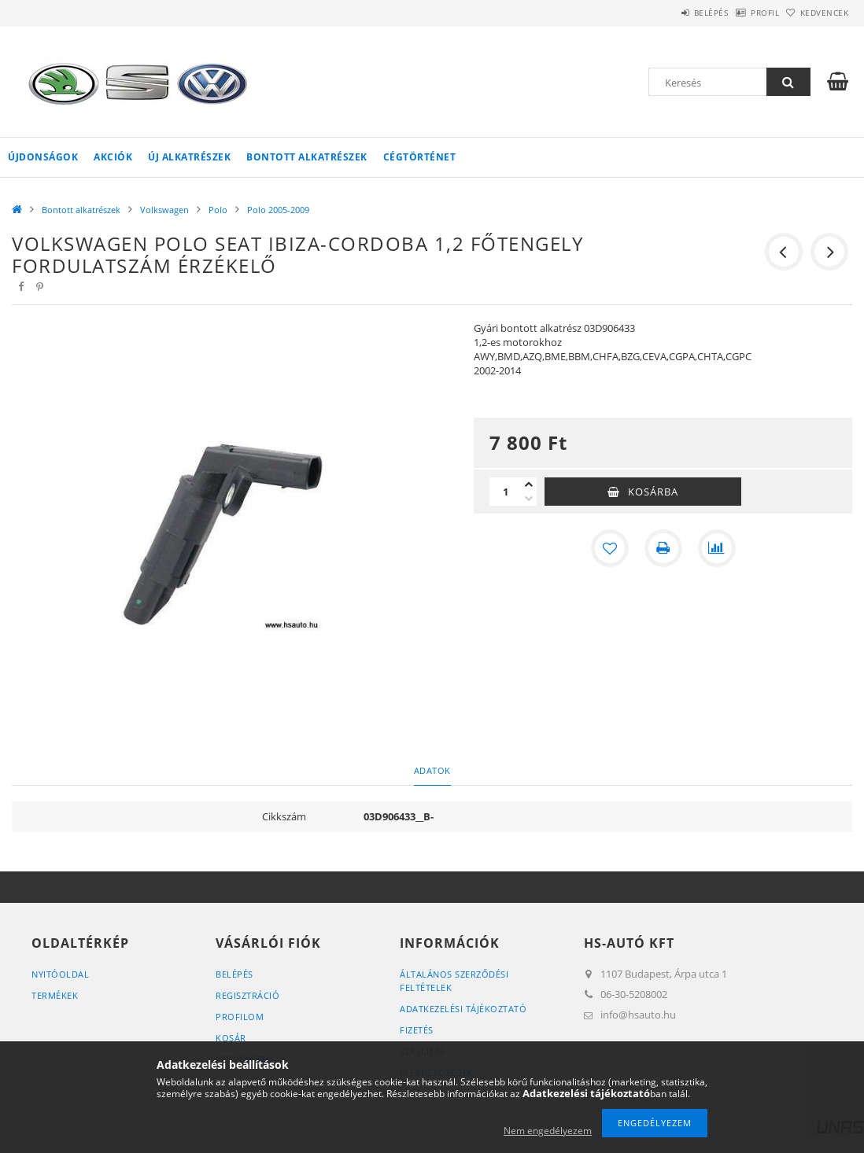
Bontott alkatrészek (306, 157)
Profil (740, 12)
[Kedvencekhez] (610, 548)
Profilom (240, 1016)
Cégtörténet (419, 157)
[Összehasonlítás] (717, 548)
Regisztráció (247, 995)
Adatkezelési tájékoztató (463, 1009)
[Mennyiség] (505, 491)
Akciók (113, 157)
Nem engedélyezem (548, 1130)
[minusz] (529, 499)
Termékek (54, 995)
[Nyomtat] (663, 548)
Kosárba (653, 491)
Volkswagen (164, 209)
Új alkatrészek (189, 157)
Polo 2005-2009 (278, 209)
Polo (218, 209)
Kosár (231, 1038)
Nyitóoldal (60, 974)
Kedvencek (816, 12)
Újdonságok (43, 157)
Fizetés (417, 1030)
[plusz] (529, 484)
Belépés (670, 12)
